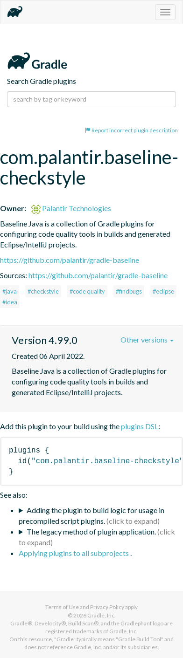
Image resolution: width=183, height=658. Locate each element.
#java (9, 291)
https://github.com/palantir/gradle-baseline (69, 259)
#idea (9, 302)
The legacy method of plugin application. (91, 531)
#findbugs (129, 291)
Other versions (147, 339)
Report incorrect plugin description (131, 130)
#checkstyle (43, 291)
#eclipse (163, 291)
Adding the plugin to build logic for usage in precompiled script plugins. (91, 515)
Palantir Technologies (71, 208)
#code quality (87, 291)
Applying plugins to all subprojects (74, 552)
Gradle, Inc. (101, 615)
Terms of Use (62, 606)
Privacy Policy (107, 606)
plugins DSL (139, 426)
